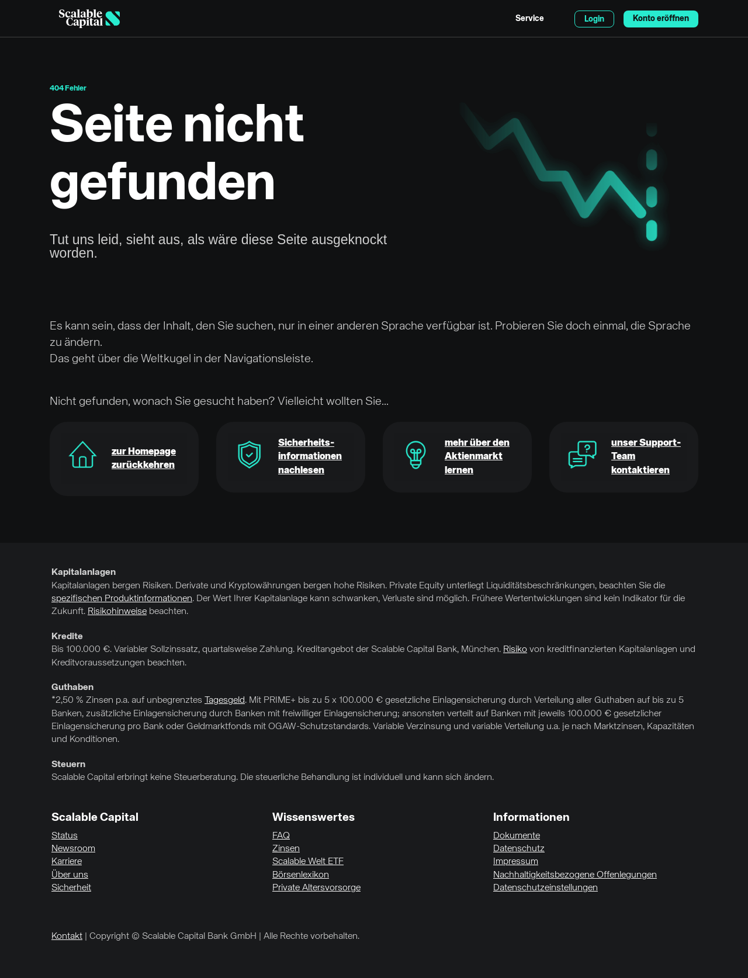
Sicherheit (71, 888)
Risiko (515, 649)
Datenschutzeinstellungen (545, 888)
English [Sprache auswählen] (559, 19)
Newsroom (73, 849)
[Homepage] (89, 18)
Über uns (69, 875)
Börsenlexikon (300, 875)
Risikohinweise (117, 611)
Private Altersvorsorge (316, 888)
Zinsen (286, 849)
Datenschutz (519, 849)
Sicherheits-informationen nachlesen (310, 457)
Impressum (515, 861)
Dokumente (516, 836)
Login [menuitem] (594, 19)
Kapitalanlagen (83, 572)
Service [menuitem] (529, 19)
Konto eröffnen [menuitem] (661, 19)
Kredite (67, 636)
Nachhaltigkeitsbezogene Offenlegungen (575, 875)
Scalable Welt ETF (308, 861)
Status (64, 836)
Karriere (66, 861)
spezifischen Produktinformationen (121, 599)
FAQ (281, 836)
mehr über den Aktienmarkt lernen (477, 457)
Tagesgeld (225, 700)
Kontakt (66, 936)
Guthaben (72, 687)
